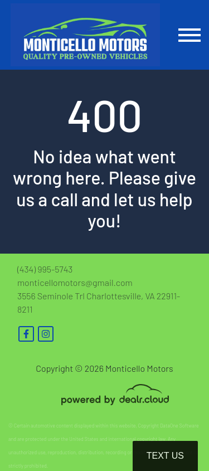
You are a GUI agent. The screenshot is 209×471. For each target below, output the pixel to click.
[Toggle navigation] (189, 35)
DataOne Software (179, 426)
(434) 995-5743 (44, 269)
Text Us (165, 455)
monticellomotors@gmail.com (75, 282)
